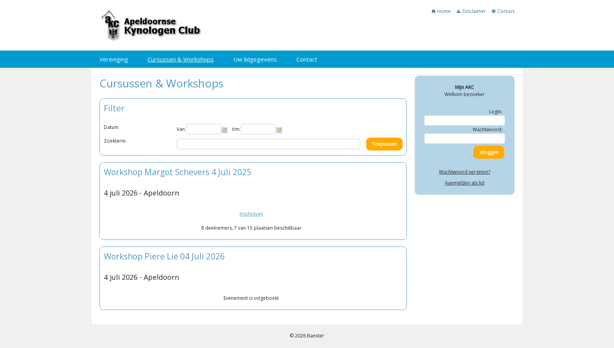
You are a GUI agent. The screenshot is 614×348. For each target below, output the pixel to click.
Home (441, 11)
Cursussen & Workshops (181, 59)
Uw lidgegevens (255, 59)
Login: (495, 111)
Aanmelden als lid (464, 182)
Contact (503, 11)
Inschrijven (251, 213)
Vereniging (113, 59)
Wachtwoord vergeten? (464, 172)
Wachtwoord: (487, 129)
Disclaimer (471, 11)
